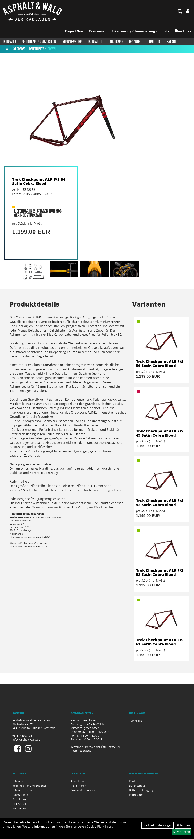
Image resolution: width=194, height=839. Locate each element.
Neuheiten (154, 41)
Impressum (136, 794)
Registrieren (78, 785)
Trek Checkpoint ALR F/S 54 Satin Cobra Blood (38, 181)
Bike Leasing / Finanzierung (134, 31)
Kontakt (134, 781)
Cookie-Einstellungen (157, 825)
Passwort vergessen (83, 790)
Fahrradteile (96, 41)
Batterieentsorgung (141, 790)
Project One (74, 31)
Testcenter (97, 31)
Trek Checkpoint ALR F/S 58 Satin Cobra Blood (160, 572)
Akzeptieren (181, 832)
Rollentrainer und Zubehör (39, 41)
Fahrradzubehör (71, 41)
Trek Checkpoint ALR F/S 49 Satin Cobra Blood (160, 433)
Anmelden (77, 781)
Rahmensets (36, 49)
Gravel (52, 49)
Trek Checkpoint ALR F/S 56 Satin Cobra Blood (160, 363)
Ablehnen (183, 825)
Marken (171, 41)
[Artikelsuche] (180, 12)
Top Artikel (136, 41)
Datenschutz (137, 785)
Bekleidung (116, 41)
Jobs (166, 31)
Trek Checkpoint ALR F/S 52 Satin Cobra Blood (160, 502)
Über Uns (183, 31)
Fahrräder (9, 41)
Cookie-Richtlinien (99, 826)
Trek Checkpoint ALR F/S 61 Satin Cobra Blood (160, 642)
